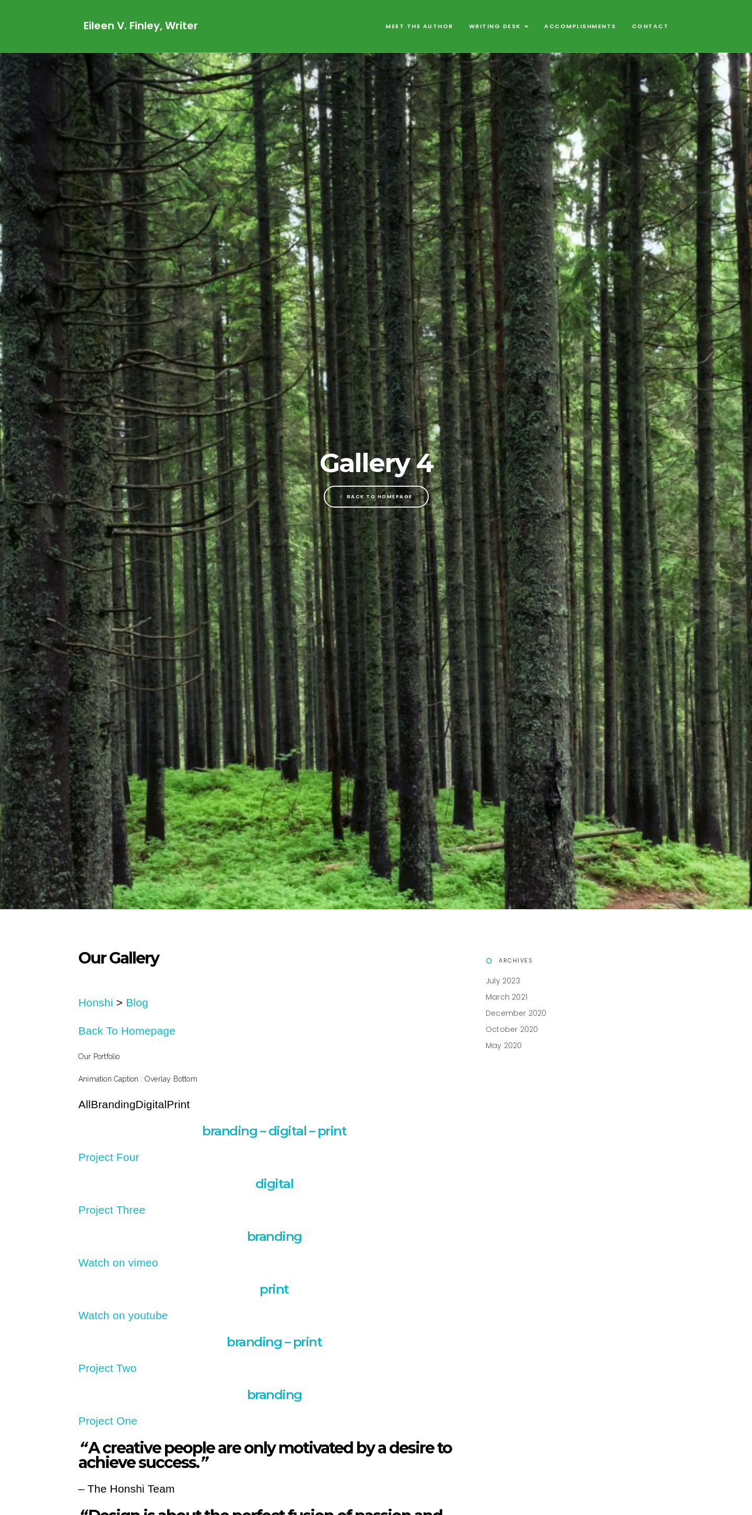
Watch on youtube (123, 1315)
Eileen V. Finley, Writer (141, 25)
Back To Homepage (376, 496)
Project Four (108, 1157)
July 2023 (503, 981)
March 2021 (506, 997)
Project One (107, 1421)
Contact (650, 26)
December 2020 (516, 1013)
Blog (137, 1002)
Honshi (95, 1002)
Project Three (111, 1210)
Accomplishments (580, 26)
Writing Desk (499, 26)
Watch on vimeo (118, 1262)
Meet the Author (419, 26)
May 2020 (504, 1045)
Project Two (107, 1368)
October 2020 (512, 1029)
